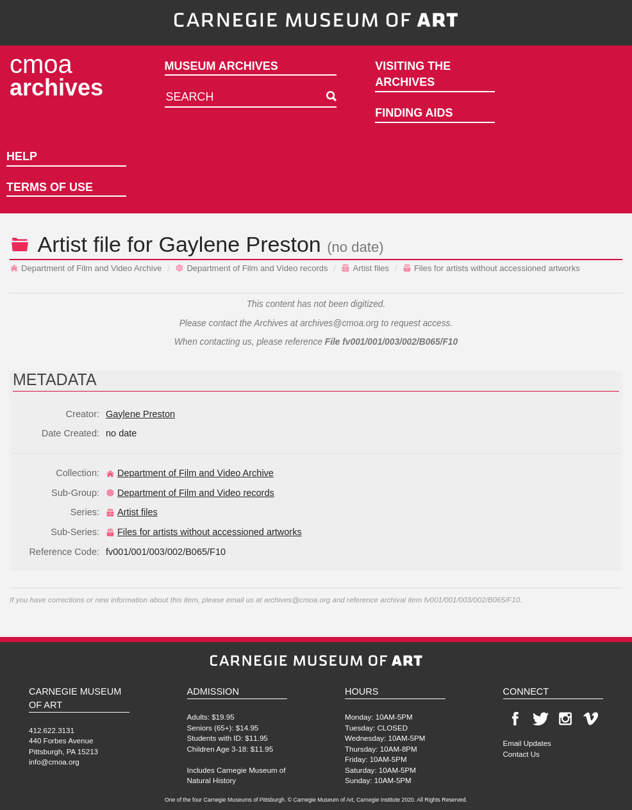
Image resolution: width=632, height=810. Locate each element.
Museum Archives (221, 66)
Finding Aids (414, 112)
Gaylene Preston (240, 244)
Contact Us (521, 754)
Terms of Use (49, 187)
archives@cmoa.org (339, 323)
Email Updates (527, 743)
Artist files (365, 268)
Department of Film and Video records (251, 268)
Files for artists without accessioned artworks (491, 268)
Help (21, 156)
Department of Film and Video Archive (86, 268)
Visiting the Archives (413, 74)
